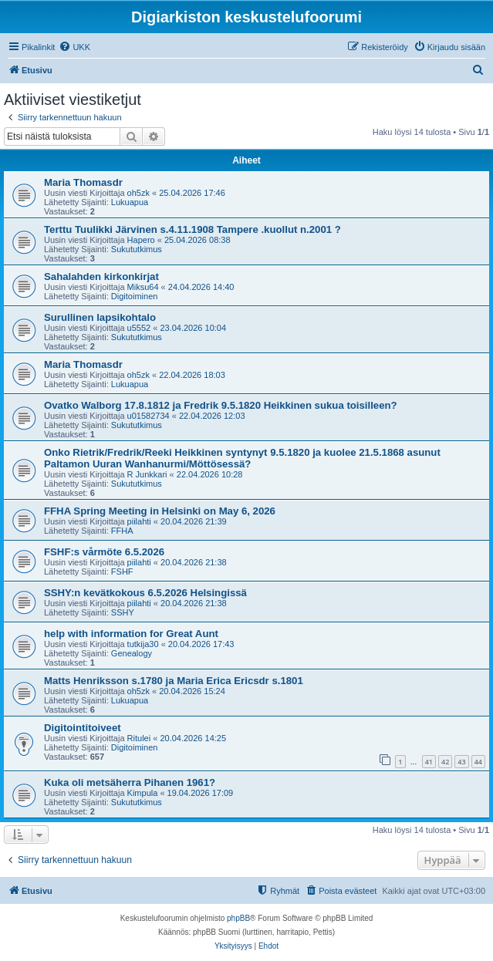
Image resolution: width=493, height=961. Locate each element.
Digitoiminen (134, 296)
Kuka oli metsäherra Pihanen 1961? (129, 782)
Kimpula (142, 792)
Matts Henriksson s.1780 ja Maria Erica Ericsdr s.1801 (173, 680)
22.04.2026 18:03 (192, 374)
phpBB (238, 918)
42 (445, 762)
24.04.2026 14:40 (201, 287)
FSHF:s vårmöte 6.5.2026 (104, 552)
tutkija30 (143, 644)
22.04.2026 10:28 (210, 474)
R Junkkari (147, 474)
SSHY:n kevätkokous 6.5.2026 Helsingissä (145, 593)
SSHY (122, 612)
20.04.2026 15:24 (192, 691)
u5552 (139, 327)
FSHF (122, 571)
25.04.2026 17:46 (192, 192)
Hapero (141, 239)
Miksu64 (143, 287)
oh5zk (138, 192)
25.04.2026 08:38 (197, 239)
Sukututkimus (136, 249)
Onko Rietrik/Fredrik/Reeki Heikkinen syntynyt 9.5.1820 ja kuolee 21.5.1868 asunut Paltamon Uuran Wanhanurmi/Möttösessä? (242, 458)
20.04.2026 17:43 (201, 644)
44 (478, 762)
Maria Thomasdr (83, 182)
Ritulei (139, 738)
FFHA (122, 530)
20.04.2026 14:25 (193, 738)
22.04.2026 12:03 (212, 415)
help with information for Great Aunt (131, 633)
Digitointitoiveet (82, 727)
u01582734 (148, 415)
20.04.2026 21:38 (193, 562)
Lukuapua (129, 202)
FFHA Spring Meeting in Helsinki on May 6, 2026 (159, 511)
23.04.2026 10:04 (193, 327)
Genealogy (131, 653)
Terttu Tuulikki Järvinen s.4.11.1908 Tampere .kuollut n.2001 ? (192, 229)
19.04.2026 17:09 (200, 792)
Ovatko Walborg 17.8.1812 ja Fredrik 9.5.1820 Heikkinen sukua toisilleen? (220, 405)
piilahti (139, 521)
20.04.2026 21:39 (193, 521)
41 (429, 762)
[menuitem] (74, 47)
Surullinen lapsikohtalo (100, 317)
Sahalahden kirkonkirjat (101, 276)
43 (461, 762)
